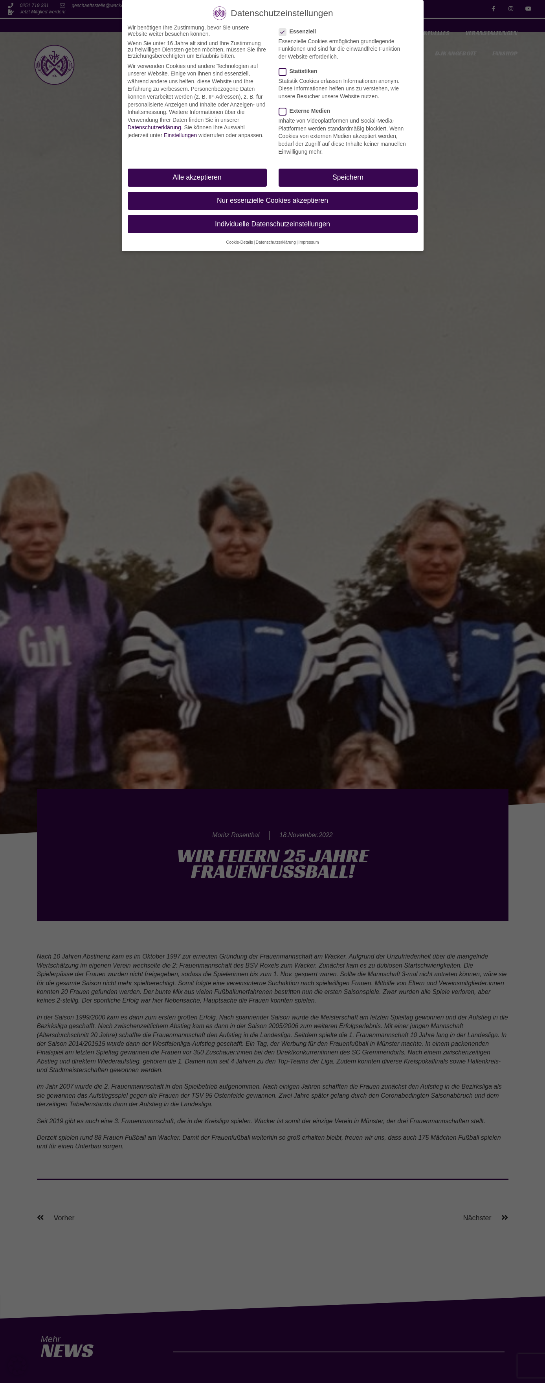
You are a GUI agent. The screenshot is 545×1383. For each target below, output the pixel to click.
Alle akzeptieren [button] (197, 177)
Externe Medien (307, 111)
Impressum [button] (308, 242)
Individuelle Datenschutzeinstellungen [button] (272, 224)
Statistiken (301, 71)
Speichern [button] (347, 177)
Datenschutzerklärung (154, 127)
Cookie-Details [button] (239, 242)
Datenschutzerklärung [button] (276, 242)
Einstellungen (180, 135)
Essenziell (300, 31)
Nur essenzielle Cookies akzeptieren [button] (272, 200)
